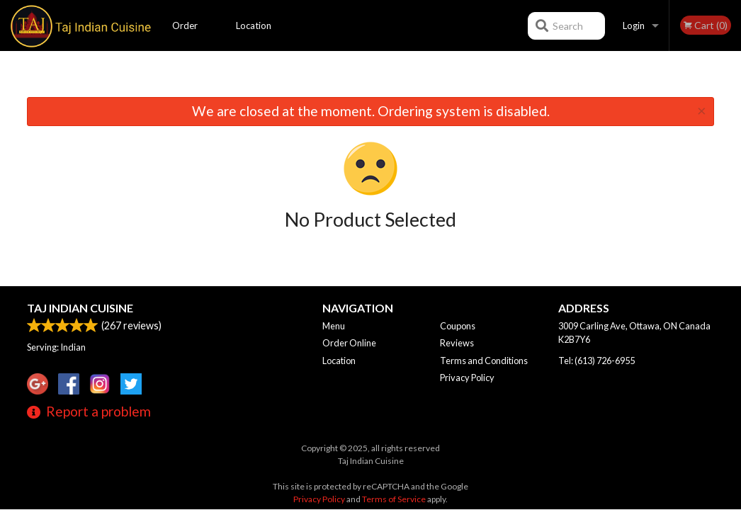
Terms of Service (394, 499)
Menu (333, 326)
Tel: (596, 360)
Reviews (457, 342)
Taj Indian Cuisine (80, 307)
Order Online (185, 35)
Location (253, 25)
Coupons (457, 326)
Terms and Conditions (484, 360)
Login (634, 25)
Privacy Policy (467, 377)
